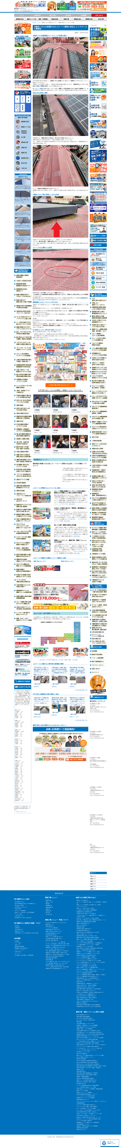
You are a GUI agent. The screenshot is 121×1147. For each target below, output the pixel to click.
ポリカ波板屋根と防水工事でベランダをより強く (57, 963)
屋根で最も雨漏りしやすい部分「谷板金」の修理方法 (89, 1067)
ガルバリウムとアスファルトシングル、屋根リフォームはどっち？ (92, 1101)
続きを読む (72, 504)
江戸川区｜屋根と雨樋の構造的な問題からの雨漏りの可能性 (65, 659)
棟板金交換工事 (49, 907)
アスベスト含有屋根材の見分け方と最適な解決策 (88, 1085)
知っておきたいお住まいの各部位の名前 (86, 1020)
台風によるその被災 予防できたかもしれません (87, 1001)
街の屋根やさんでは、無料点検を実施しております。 (47, 329)
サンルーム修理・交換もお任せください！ (55, 949)
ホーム (22, 15)
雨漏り (38, 86)
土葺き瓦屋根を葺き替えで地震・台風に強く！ (87, 1111)
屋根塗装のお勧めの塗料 (82, 1127)
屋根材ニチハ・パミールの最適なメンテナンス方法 (88, 951)
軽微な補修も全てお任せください (53, 929)
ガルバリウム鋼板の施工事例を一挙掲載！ (86, 957)
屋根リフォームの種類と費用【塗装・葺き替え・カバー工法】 (91, 939)
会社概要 (83, 15)
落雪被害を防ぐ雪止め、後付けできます (86, 987)
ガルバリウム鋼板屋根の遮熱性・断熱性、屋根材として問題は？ (91, 974)
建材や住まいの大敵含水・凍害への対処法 (86, 1081)
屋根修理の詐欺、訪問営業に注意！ (85, 911)
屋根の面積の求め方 (81, 1071)
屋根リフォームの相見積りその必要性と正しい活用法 (89, 904)
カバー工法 (37, 299)
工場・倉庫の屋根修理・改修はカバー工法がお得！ (57, 950)
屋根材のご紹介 (80, 1069)
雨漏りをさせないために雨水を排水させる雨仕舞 (88, 1064)
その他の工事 (49, 914)
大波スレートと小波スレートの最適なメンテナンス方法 (89, 1113)
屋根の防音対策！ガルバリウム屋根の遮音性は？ (88, 978)
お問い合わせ (99, 15)
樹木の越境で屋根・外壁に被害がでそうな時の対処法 (89, 988)
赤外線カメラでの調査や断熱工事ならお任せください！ (58, 945)
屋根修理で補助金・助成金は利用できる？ (55, 965)
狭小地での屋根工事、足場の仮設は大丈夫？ (87, 955)
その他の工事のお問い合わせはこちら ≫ (60, 385)
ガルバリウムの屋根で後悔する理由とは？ (86, 1104)
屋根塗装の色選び (81, 927)
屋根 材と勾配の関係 (81, 1058)
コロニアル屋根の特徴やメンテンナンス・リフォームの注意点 (91, 962)
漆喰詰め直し (78, 19)
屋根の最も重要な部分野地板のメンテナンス (87, 1094)
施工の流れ (52, 15)
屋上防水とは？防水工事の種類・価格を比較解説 (88, 1043)
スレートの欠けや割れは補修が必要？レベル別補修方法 (89, 942)
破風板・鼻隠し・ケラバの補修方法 (85, 1028)
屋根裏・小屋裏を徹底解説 (83, 1076)
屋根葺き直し (89, 19)
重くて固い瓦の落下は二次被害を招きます (86, 995)
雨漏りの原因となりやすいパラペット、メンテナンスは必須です (91, 1044)
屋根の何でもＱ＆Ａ (19, 931)
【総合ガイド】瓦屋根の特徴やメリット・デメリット (89, 980)
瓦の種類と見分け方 (81, 1083)
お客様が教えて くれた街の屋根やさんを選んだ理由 (26, 933)
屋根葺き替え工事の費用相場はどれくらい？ (56, 968)
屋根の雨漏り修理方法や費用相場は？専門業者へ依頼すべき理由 (91, 1066)
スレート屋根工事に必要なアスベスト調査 (86, 1087)
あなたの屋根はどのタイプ (83, 1014)
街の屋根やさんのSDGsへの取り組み (23, 917)
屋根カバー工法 (31, 19)
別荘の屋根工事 (49, 959)
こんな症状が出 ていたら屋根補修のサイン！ (87, 994)
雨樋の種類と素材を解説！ (52, 958)
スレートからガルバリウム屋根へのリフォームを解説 (89, 960)
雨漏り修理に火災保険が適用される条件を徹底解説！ (89, 1004)
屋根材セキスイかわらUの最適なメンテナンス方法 (88, 953)
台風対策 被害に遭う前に (51, 935)
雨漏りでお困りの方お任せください (54, 931)
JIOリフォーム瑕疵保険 (20, 910)
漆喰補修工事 (49, 905)
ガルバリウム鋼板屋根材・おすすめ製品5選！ (87, 965)
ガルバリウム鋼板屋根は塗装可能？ (85, 972)
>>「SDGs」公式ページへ (20, 811)
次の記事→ (75, 659)
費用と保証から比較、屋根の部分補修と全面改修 (88, 937)
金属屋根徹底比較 (81, 1103)
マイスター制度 (18, 914)
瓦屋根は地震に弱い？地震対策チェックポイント (88, 983)
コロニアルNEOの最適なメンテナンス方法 (86, 964)
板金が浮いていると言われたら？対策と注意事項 (88, 918)
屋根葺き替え (20, 19)
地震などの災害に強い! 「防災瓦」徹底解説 (86, 985)
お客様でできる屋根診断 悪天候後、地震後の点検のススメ (91, 992)
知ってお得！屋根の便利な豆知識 (84, 1018)
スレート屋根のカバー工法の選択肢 (85, 941)
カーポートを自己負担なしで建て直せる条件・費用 (57, 943)
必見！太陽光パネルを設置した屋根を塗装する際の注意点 (90, 948)
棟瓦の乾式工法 (80, 981)
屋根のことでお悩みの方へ (83, 900)
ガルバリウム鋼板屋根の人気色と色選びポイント (88, 976)
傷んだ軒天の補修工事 (82, 1053)
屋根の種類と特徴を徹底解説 (83, 1016)
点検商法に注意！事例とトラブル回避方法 (86, 913)
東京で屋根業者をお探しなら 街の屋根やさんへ (25, 903)
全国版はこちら (80, 656)
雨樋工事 (66, 19)
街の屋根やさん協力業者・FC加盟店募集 (24, 955)
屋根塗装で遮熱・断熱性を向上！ (84, 928)
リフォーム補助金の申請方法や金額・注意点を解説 (57, 966)
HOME (34, 22)
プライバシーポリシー (20, 950)
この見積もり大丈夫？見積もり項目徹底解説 (87, 910)
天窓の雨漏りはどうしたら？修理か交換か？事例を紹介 (89, 1032)
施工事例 (68, 15)
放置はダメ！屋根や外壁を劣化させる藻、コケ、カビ (89, 1117)
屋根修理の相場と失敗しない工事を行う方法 (87, 935)
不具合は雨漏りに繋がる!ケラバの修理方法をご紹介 (88, 1030)
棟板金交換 (54, 19)
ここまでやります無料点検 (52, 927)
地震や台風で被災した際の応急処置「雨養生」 (87, 1074)
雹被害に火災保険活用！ (82, 1003)
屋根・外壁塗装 (43, 19)
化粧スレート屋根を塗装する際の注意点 (86, 950)
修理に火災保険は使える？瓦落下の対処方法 (87, 997)
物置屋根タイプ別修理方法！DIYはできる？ (56, 947)
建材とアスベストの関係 (82, 1090)
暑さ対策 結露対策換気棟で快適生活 (85, 1078)
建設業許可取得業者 (19, 946)
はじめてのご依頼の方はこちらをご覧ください (56, 922)
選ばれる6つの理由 (19, 905)
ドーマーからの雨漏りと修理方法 (84, 1120)
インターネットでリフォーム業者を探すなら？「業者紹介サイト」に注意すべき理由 (92, 916)
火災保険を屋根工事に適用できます (54, 938)
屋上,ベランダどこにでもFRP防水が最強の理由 (87, 1039)
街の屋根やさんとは (19, 901)
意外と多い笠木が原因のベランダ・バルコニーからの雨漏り (90, 1037)
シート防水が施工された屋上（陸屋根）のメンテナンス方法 (90, 1041)
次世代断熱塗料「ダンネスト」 (84, 1124)
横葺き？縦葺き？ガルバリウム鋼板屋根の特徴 (87, 967)
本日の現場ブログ (19, 929)
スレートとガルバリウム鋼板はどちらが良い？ (87, 958)
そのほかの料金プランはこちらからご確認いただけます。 (50, 339)
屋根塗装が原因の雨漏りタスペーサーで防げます (88, 1035)
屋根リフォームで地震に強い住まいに (54, 936)
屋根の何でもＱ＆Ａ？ (82, 1129)
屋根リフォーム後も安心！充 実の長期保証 (24, 912)
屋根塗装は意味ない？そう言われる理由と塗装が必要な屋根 (90, 1034)
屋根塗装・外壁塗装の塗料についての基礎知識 (87, 1126)
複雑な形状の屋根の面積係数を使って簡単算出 (87, 1073)
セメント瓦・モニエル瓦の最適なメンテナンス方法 (88, 1110)
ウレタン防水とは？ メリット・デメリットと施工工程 (89, 1048)
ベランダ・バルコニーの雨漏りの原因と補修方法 (88, 1046)
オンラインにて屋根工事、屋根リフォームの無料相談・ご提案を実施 (92, 902)
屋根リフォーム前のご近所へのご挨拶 (85, 908)
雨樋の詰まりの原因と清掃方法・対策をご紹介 (56, 952)
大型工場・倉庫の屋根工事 (52, 940)
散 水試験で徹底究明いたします (53, 933)
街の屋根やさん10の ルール (21, 907)
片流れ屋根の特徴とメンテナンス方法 (85, 1023)
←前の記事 (42, 659)
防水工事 (101, 19)
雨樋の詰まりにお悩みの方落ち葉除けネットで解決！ (58, 954)
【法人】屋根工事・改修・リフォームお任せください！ (58, 961)
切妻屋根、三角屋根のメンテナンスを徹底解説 (87, 1025)
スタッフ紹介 (18, 942)
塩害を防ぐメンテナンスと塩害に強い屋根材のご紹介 (89, 1119)
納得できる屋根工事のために (83, 923)
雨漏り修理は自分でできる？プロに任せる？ (87, 1027)
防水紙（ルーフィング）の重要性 (84, 1092)
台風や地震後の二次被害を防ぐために (85, 999)
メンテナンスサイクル (82, 906)
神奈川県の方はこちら (40, 656)
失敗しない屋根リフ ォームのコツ (84, 934)
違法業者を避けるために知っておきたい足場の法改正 (89, 1006)
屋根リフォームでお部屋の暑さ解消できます (87, 1080)
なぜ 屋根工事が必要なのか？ (83, 930)
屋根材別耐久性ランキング (83, 1099)
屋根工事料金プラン (50, 926)
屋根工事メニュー (50, 924)
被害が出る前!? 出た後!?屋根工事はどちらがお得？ (88, 932)
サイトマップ (18, 953)
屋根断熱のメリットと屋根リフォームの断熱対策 (88, 1122)
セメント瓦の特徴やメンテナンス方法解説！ (87, 1108)
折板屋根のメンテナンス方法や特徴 (85, 946)
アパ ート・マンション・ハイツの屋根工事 (55, 942)
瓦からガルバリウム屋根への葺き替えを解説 (87, 971)
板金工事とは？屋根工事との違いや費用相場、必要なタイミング (91, 919)
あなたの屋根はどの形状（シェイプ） (85, 1057)
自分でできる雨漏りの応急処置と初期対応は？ (87, 1060)
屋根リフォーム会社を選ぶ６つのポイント (86, 990)
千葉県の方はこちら (60, 656)
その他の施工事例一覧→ (81, 690)
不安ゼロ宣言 (18, 908)
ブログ (38, 22)
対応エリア (17, 944)
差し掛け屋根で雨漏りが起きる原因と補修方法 (87, 1062)
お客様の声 (37, 15)
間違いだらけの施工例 (82, 925)
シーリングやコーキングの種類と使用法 (86, 1096)
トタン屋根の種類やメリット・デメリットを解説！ (88, 944)
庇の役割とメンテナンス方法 (83, 1051)
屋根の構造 (79, 1021)
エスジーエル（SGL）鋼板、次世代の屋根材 (87, 1106)
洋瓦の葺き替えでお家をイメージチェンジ (86, 1115)
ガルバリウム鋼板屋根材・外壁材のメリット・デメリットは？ (91, 969)
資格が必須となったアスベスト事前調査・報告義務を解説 (90, 1088)
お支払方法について (19, 915)
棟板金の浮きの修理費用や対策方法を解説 (86, 921)
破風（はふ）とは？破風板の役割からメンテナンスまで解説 (90, 1055)
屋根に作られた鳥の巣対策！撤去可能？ (55, 956)
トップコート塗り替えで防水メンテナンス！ (87, 1050)
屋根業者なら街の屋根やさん (21, 948)
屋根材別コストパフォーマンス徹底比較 (86, 1097)
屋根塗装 (83, 298)
